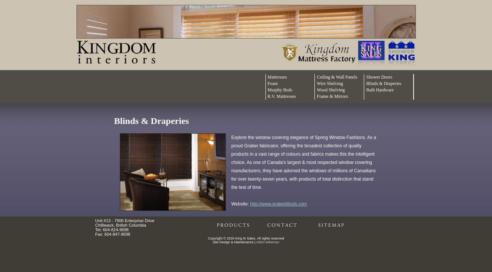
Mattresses (277, 77)
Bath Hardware (380, 90)
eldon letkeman (267, 242)
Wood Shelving (331, 90)
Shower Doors (379, 77)
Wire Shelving (330, 83)
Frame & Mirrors (332, 96)
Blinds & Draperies (383, 83)
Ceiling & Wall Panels (337, 77)
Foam (273, 83)
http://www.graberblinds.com (278, 204)
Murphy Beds (280, 90)
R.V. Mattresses (282, 96)
